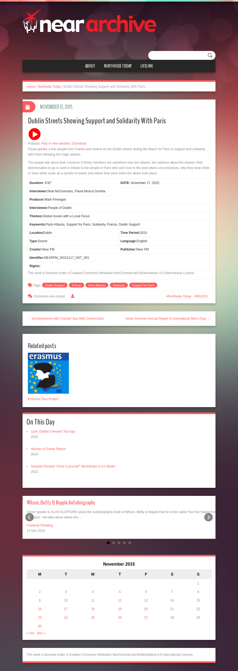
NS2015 (201, 296)
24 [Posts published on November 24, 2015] (66, 618)
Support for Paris (143, 285)
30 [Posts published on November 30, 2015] (40, 626)
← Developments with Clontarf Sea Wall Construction (66, 318)
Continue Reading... (41, 525)
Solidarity (119, 285)
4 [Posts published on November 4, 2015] (93, 592)
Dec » (41, 633)
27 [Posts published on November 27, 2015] (146, 618)
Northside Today (118, 66)
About (90, 66)
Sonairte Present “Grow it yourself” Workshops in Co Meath (73, 466)
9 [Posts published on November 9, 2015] (40, 600)
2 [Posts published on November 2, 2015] (40, 592)
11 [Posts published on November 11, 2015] (93, 600)
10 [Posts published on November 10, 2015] (66, 600)
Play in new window (55, 143)
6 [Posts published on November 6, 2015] (146, 592)
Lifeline (146, 66)
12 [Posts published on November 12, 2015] (119, 600)
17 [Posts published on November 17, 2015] (66, 609)
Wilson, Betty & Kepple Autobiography (61, 503)
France (76, 285)
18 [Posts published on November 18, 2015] (93, 609)
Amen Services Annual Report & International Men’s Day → (167, 318)
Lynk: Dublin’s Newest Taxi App (53, 431)
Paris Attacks (97, 285)
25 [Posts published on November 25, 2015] (93, 618)
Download (79, 143)
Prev (29, 517)
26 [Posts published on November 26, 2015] (119, 618)
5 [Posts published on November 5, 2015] (120, 592)
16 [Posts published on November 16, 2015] (40, 609)
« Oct (30, 633)
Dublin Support (55, 285)
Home (31, 87)
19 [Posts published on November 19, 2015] (119, 609)
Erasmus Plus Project (43, 399)
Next (208, 517)
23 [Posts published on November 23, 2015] (40, 618)
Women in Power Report (48, 449)
